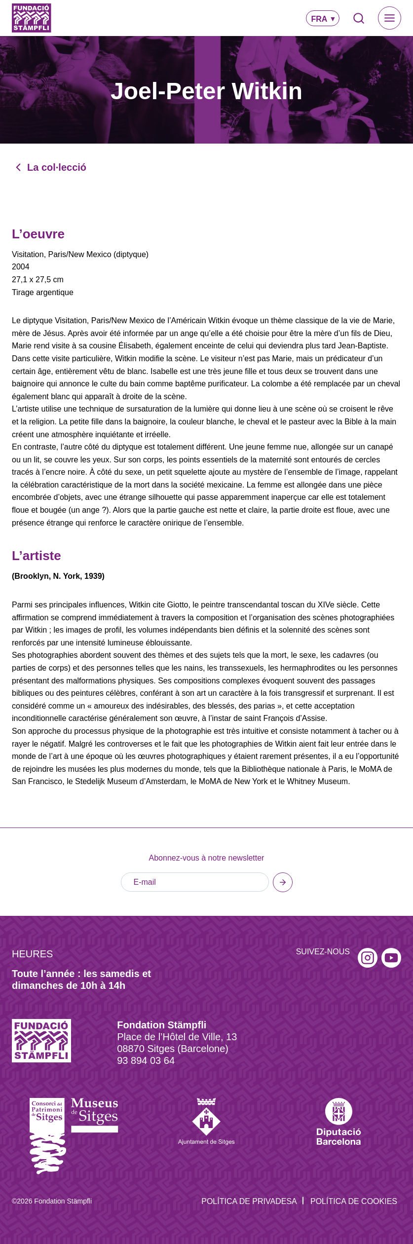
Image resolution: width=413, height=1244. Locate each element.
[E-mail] (195, 882)
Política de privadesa (249, 1201)
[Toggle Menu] (389, 18)
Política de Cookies (353, 1201)
